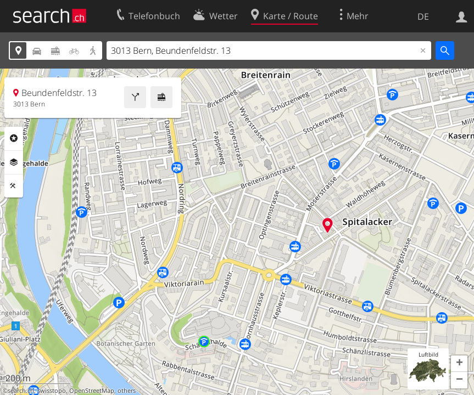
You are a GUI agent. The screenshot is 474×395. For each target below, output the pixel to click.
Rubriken (13, 138)
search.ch (21, 390)
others (127, 390)
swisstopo (51, 390)
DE (423, 16)
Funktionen (13, 186)
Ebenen (13, 162)
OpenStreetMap (91, 390)
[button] (459, 364)
